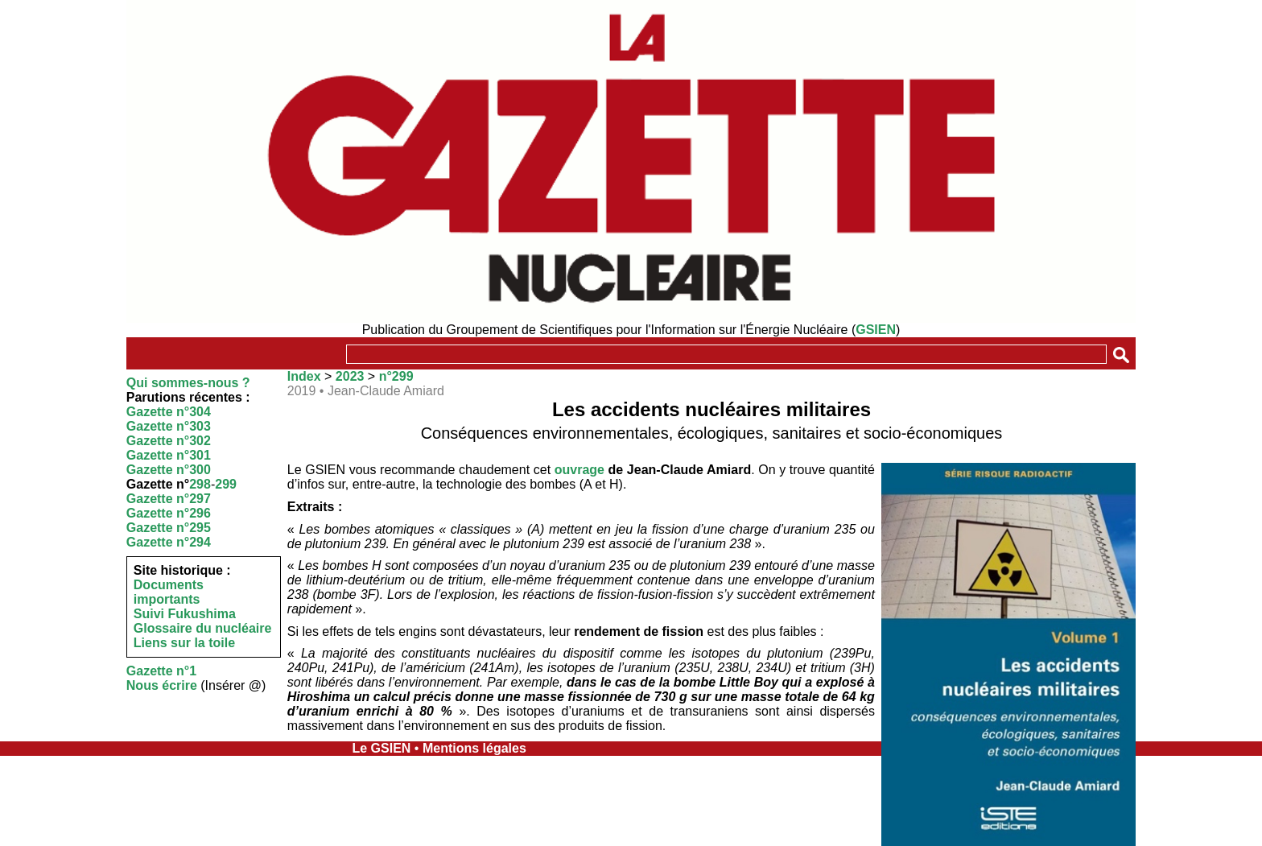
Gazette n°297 (168, 499)
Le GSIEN (382, 748)
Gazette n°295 (168, 527)
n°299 (396, 376)
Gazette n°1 (161, 671)
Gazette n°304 (168, 412)
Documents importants (169, 592)
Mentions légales (474, 748)
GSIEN (876, 329)
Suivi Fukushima (185, 614)
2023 (350, 376)
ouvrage (579, 470)
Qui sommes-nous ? (188, 383)
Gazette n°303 (168, 426)
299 (226, 484)
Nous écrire (161, 685)
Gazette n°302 (168, 441)
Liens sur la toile (184, 643)
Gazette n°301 (168, 455)
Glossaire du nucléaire (203, 628)
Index (304, 376)
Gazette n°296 (168, 513)
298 (200, 484)
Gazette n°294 (168, 542)
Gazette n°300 (168, 470)
